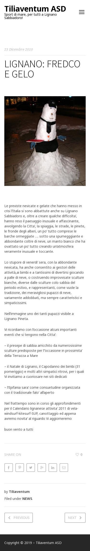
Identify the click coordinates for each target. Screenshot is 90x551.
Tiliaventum (19, 491)
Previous (21, 517)
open (82, 12)
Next (72, 517)
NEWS (27, 498)
